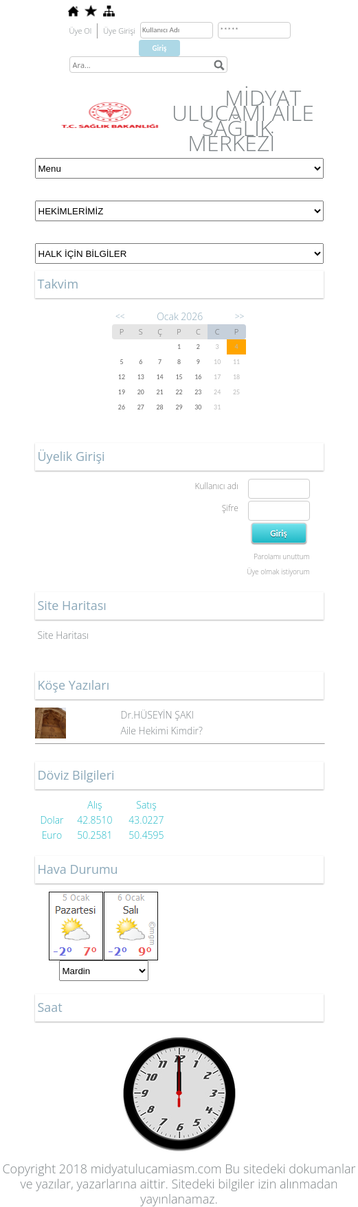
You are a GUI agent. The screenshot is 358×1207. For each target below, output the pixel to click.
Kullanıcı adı (216, 486)
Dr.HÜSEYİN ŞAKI (157, 714)
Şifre (230, 508)
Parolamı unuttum (281, 556)
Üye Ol (80, 30)
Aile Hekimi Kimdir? (162, 730)
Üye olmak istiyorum (278, 571)
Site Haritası (63, 635)
